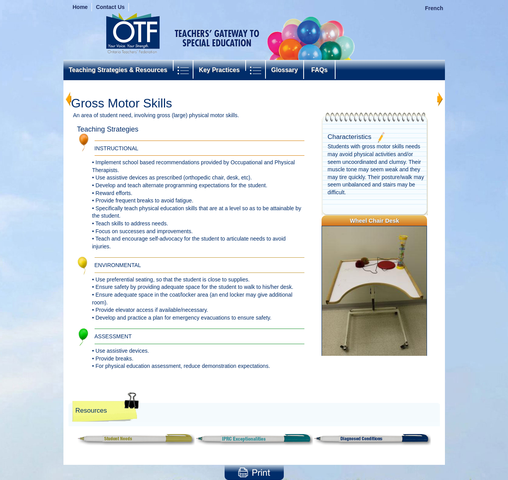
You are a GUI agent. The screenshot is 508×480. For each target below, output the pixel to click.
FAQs (319, 70)
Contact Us (110, 7)
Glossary (284, 70)
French (434, 8)
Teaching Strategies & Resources (118, 70)
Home (80, 7)
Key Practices (219, 70)
